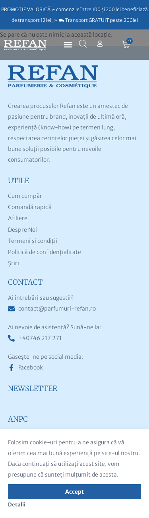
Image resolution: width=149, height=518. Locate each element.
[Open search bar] (83, 43)
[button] (68, 44)
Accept (74, 491)
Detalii (16, 504)
